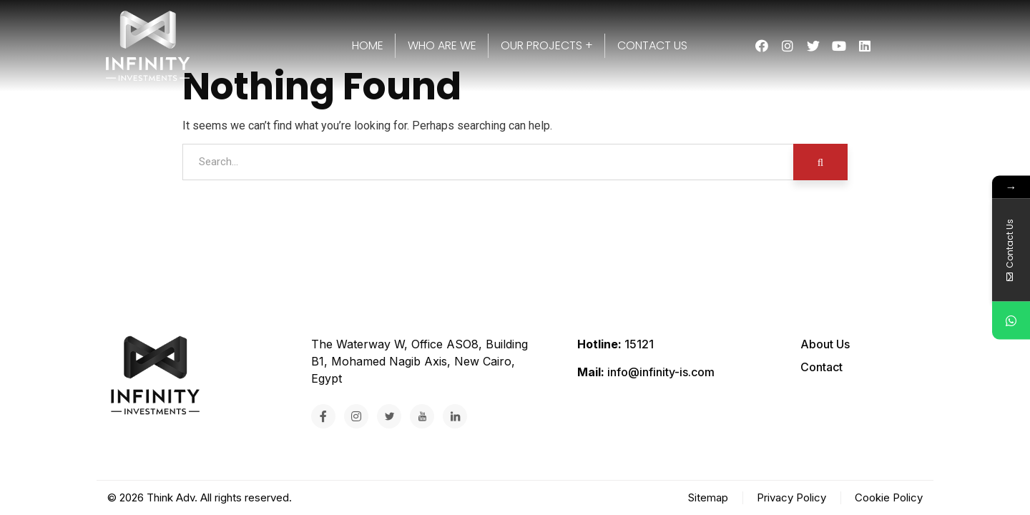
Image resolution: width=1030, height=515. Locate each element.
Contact (821, 367)
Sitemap (708, 497)
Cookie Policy (889, 497)
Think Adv (171, 497)
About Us (825, 344)
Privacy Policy (791, 497)
